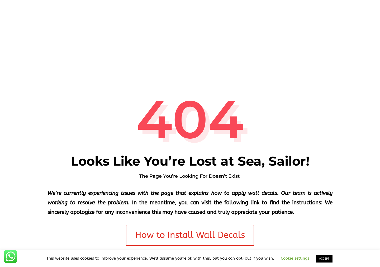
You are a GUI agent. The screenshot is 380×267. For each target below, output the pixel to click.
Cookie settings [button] (295, 258)
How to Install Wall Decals (190, 235)
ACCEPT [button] (324, 258)
